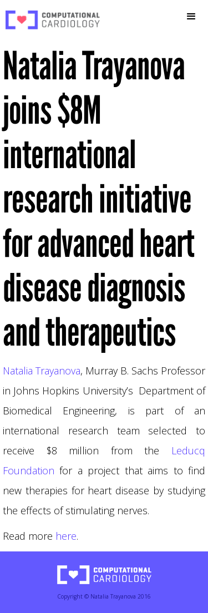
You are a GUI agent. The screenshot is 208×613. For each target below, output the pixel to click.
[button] (191, 16)
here (66, 536)
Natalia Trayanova (41, 370)
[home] (50, 20)
